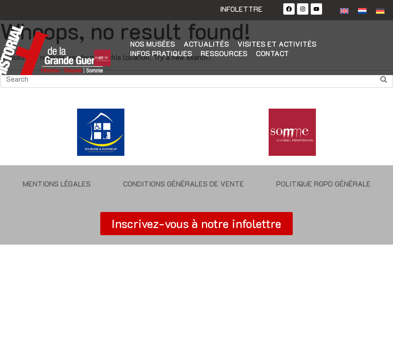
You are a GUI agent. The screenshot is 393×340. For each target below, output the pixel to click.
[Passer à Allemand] (380, 10)
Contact (272, 53)
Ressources (224, 53)
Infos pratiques (161, 53)
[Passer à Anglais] (344, 10)
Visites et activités (276, 44)
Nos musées (152, 44)
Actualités (206, 44)
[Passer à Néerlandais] (362, 10)
